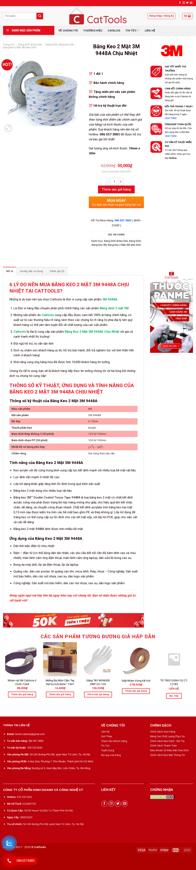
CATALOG (114, 30)
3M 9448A (109, 299)
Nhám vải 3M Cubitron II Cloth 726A (22, 682)
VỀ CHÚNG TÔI (68, 30)
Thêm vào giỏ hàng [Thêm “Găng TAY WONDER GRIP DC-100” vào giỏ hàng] (98, 694)
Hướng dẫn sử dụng (31, 271)
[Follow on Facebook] (180, 3)
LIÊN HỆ (150, 30)
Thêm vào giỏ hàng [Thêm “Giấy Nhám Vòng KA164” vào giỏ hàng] (136, 691)
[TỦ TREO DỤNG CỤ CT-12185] (174, 659)
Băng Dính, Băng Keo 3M (60, 44)
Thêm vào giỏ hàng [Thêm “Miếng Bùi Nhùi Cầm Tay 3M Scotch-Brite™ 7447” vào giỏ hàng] (60, 694)
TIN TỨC (132, 30)
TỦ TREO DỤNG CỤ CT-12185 (174, 682)
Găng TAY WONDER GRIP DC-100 (98, 682)
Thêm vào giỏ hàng (116, 189)
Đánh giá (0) (57, 271)
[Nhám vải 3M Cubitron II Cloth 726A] (22, 659)
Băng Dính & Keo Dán (30, 44)
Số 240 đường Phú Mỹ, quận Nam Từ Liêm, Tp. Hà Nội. (60, 754)
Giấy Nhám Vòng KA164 (136, 680)
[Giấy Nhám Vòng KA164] (136, 659)
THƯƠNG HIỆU (92, 30)
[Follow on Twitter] (187, 3)
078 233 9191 (34, 747)
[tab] (9, 271)
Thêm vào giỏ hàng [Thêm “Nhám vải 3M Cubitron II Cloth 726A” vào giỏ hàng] (22, 694)
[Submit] (39, 16)
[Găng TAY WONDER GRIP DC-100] (98, 659)
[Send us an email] (191, 3)
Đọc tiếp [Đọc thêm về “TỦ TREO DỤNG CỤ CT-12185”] (174, 696)
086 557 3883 (123, 220)
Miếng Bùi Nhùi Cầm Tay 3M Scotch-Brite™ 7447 (60, 682)
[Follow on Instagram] (183, 3)
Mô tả (9, 271)
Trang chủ (9, 44)
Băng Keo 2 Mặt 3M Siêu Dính (19, 47)
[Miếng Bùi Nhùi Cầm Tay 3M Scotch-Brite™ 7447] (60, 659)
